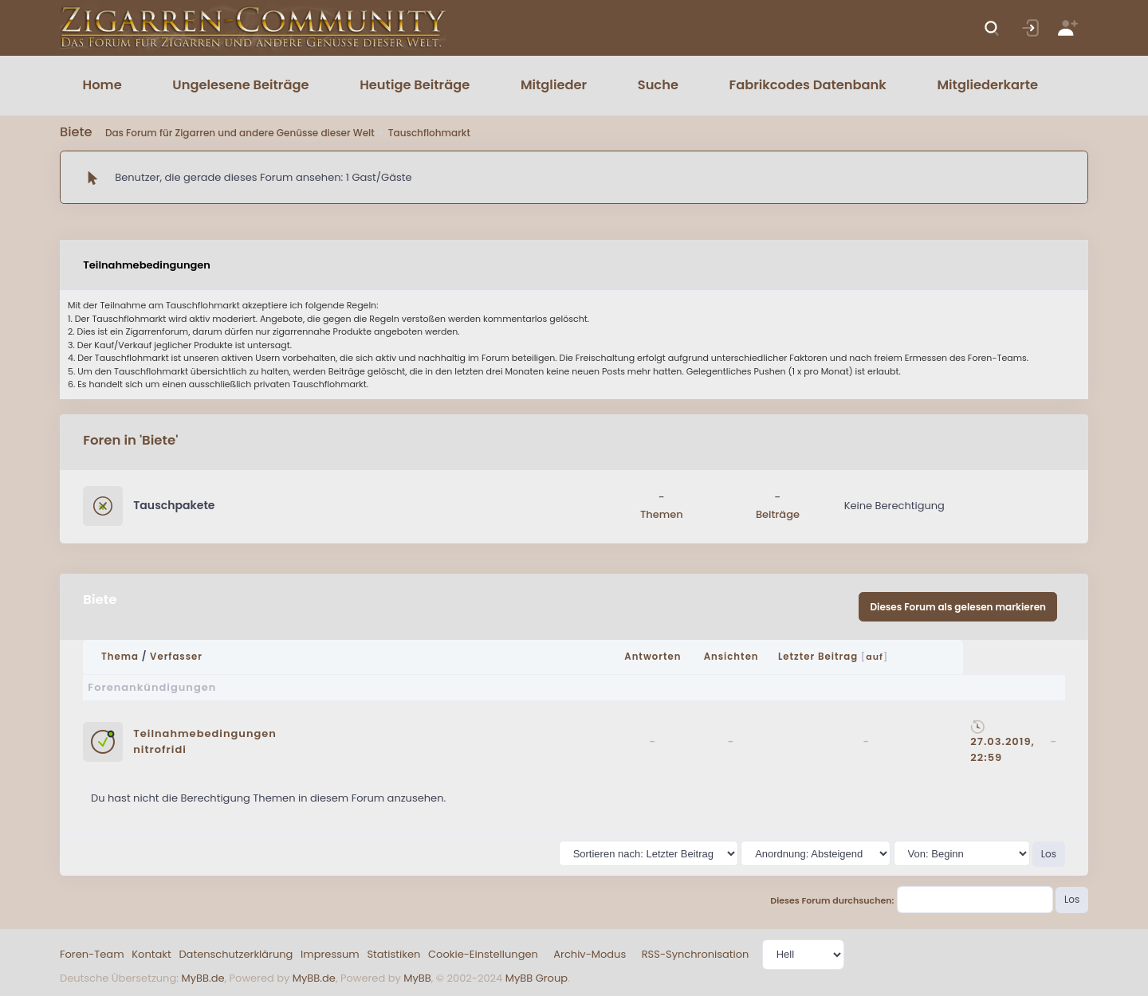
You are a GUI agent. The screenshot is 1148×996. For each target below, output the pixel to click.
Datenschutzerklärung (236, 954)
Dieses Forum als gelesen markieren (958, 607)
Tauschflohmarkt (429, 132)
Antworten (652, 656)
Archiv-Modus (589, 954)
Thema (120, 656)
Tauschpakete (173, 505)
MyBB (417, 978)
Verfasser (176, 656)
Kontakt (151, 954)
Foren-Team (92, 954)
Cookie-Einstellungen (483, 954)
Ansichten (731, 656)
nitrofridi (160, 749)
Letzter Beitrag (818, 656)
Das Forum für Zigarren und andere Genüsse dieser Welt (240, 132)
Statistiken (393, 954)
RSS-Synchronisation (695, 954)
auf (874, 656)
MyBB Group (536, 978)
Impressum (330, 954)
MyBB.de (202, 978)
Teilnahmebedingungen (205, 733)
